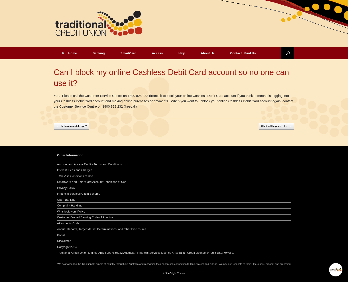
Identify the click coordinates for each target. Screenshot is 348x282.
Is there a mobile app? (71, 126)
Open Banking (66, 199)
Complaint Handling (69, 205)
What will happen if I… (276, 126)
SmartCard (128, 53)
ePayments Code (68, 223)
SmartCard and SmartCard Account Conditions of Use (91, 182)
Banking (98, 53)
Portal (61, 235)
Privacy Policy (66, 188)
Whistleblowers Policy (71, 211)
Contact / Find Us (243, 53)
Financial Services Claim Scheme (78, 193)
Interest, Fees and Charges (74, 170)
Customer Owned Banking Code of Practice (85, 217)
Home (69, 53)
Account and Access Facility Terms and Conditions (89, 164)
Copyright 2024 (67, 247)
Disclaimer (64, 241)
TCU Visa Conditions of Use (75, 176)
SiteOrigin (171, 273)
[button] (287, 53)
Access (157, 53)
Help (181, 53)
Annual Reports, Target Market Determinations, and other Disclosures (101, 229)
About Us (208, 53)
